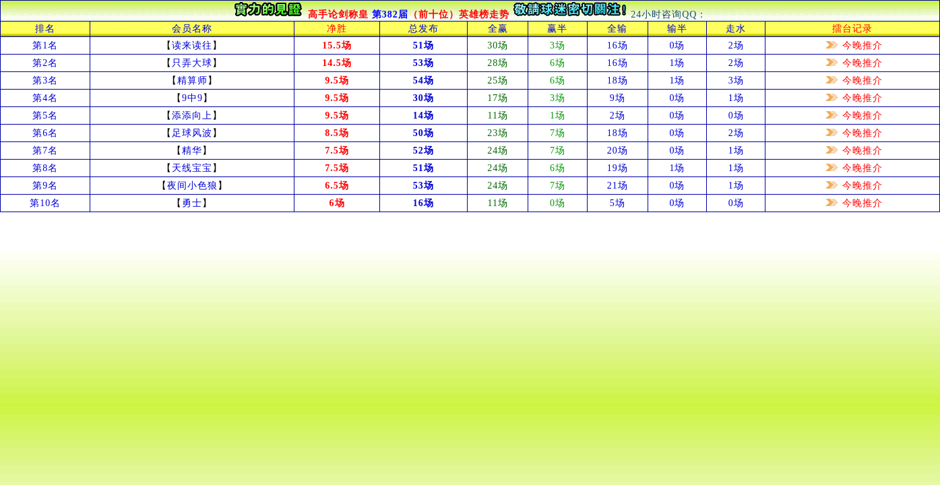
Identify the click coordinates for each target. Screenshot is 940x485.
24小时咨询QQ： (669, 14)
